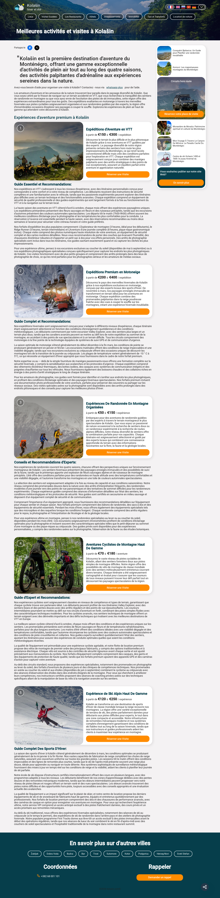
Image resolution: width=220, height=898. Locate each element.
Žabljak (34, 853)
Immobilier (134, 16)
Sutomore (111, 853)
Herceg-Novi (163, 853)
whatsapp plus (114, 87)
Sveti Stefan (183, 853)
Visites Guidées (49, 16)
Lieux (30, 16)
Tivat (95, 853)
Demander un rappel (159, 877)
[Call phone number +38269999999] (60, 876)
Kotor (127, 853)
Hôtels (93, 16)
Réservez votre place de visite (181, 113)
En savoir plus (181, 182)
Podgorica (143, 853)
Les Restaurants (73, 16)
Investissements (112, 16)
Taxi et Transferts (156, 16)
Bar (83, 853)
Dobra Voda (53, 853)
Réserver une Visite (118, 174)
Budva (70, 853)
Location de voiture (182, 16)
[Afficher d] (201, 7)
